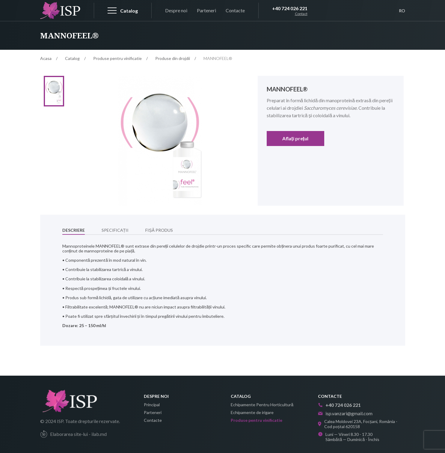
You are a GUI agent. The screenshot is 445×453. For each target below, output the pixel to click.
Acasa (46, 58)
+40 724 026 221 (289, 8)
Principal (152, 404)
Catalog (72, 58)
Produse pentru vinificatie (117, 58)
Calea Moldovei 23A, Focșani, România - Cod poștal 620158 (357, 424)
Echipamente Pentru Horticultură (262, 404)
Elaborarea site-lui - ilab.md (73, 434)
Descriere (73, 231)
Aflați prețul (295, 138)
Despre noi (176, 10)
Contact (301, 14)
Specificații (115, 231)
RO (402, 10)
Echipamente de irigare (252, 412)
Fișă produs (159, 231)
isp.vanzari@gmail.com (345, 413)
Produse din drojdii (172, 58)
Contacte (235, 10)
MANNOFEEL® (217, 58)
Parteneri (206, 10)
